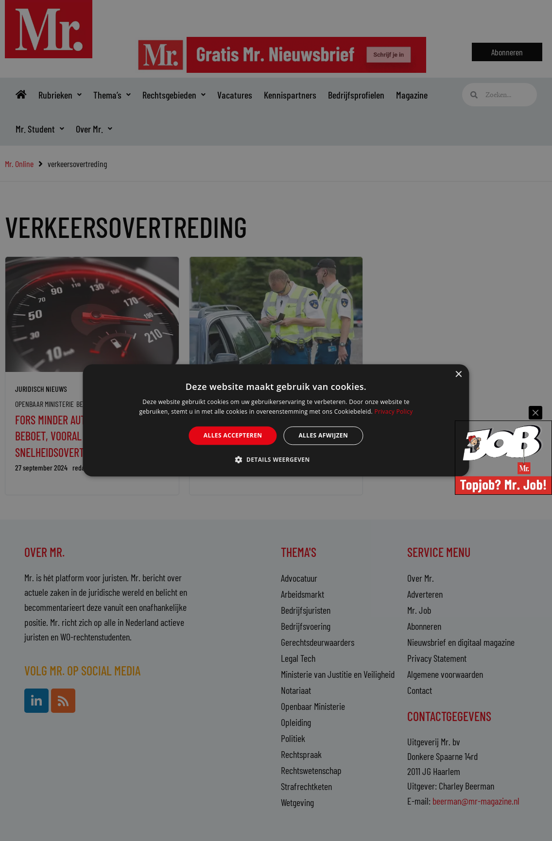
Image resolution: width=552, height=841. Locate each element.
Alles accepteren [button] (233, 435)
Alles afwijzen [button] (323, 435)
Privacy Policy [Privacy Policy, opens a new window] (393, 412)
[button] (276, 460)
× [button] (458, 374)
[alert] (276, 420)
